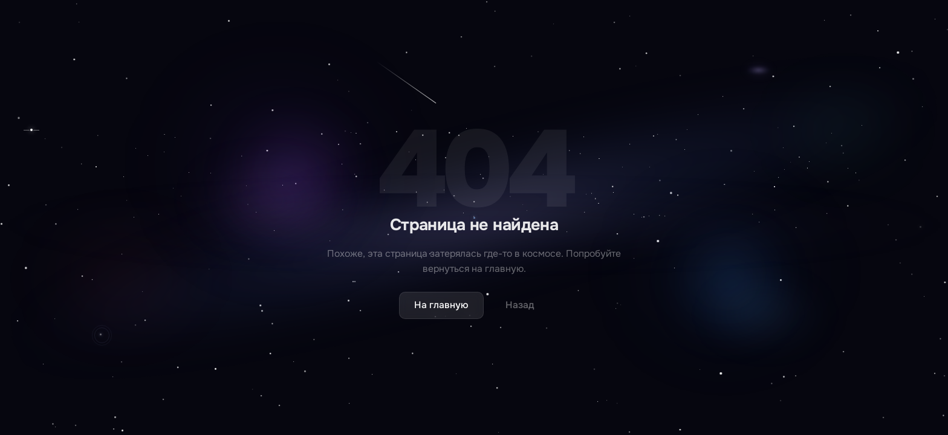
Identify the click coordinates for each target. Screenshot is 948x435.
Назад (519, 305)
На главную (441, 305)
